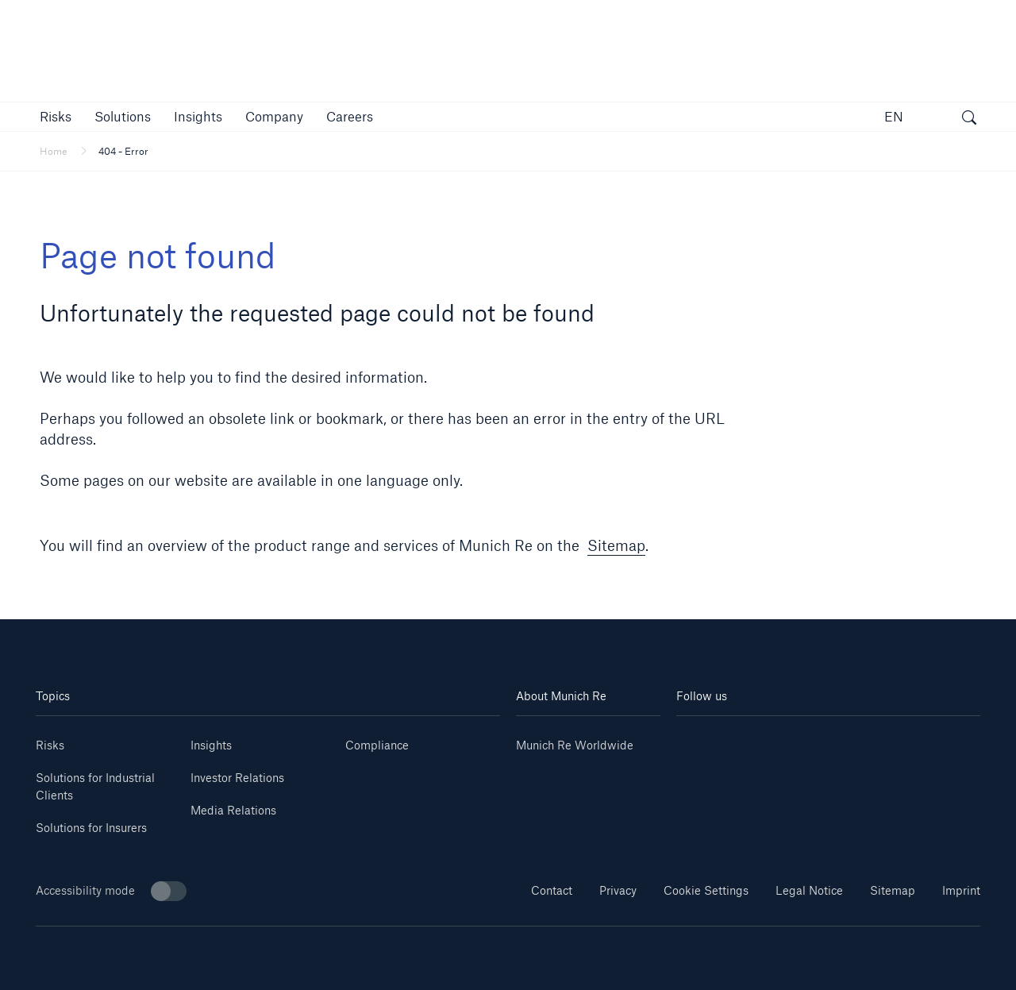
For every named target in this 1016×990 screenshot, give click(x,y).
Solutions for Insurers (91, 827)
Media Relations (233, 810)
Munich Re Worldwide (574, 745)
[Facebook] (853, 739)
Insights (211, 745)
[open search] (969, 119)
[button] (55, 116)
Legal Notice (809, 890)
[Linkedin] (701, 739)
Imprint (961, 890)
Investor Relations (237, 777)
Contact (551, 890)
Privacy (618, 890)
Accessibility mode (111, 891)
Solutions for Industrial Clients (95, 786)
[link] (198, 116)
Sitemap (616, 545)
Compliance (377, 745)
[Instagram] (802, 739)
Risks (50, 745)
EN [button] (893, 116)
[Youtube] (752, 739)
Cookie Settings (706, 890)
